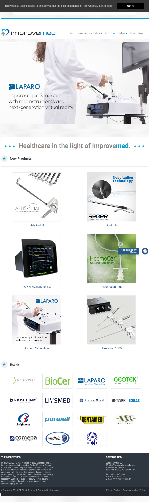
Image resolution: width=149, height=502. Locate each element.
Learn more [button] (105, 5)
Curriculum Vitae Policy (134, 490)
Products (110, 33)
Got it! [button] (130, 6)
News (132, 33)
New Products (96, 33)
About (82, 33)
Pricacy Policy (113, 490)
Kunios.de (55, 490)
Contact (141, 33)
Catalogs (122, 33)
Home (72, 33)
